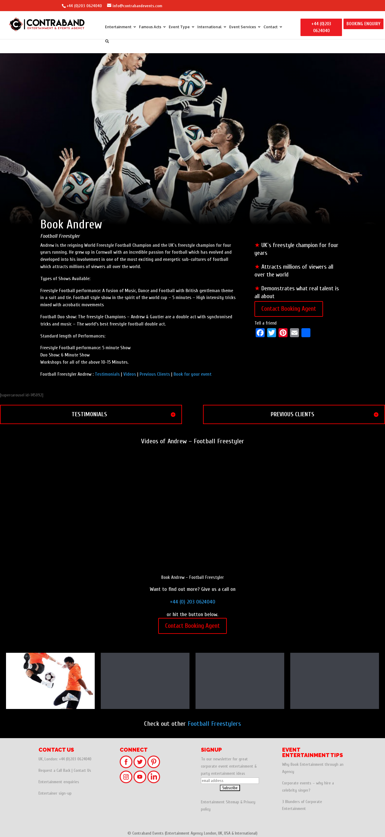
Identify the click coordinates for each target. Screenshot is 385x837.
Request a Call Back (54, 770)
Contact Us (82, 770)
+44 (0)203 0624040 (84, 5)
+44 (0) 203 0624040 (192, 602)
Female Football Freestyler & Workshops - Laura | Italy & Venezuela (145, 682)
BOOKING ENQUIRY (363, 23)
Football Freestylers (214, 724)
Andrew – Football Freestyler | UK (240, 682)
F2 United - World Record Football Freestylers (50, 682)
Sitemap (232, 802)
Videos (129, 374)
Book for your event (192, 374)
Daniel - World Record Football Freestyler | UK (334, 682)
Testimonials (107, 374)
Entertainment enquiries (58, 781)
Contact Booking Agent (288, 308)
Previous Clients (155, 374)
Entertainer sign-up (55, 793)
